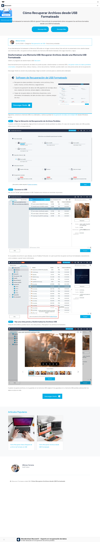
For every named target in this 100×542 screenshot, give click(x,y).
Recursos (15, 483)
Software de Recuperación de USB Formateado (41, 77)
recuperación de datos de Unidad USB (65, 114)
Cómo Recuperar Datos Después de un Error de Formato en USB (18, 446)
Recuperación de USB (38, 43)
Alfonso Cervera (21, 41)
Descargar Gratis (21, 105)
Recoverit (37, 61)
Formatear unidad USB (26, 483)
